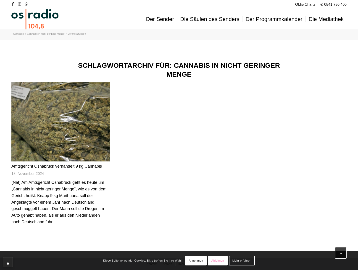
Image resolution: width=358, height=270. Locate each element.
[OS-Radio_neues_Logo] (34, 19)
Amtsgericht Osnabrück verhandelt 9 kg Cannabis (56, 166)
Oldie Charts (305, 4)
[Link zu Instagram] (19, 3)
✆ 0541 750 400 (333, 4)
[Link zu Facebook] (12, 3)
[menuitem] (305, 4)
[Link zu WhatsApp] (26, 3)
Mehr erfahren (241, 260)
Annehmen (196, 260)
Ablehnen (217, 260)
